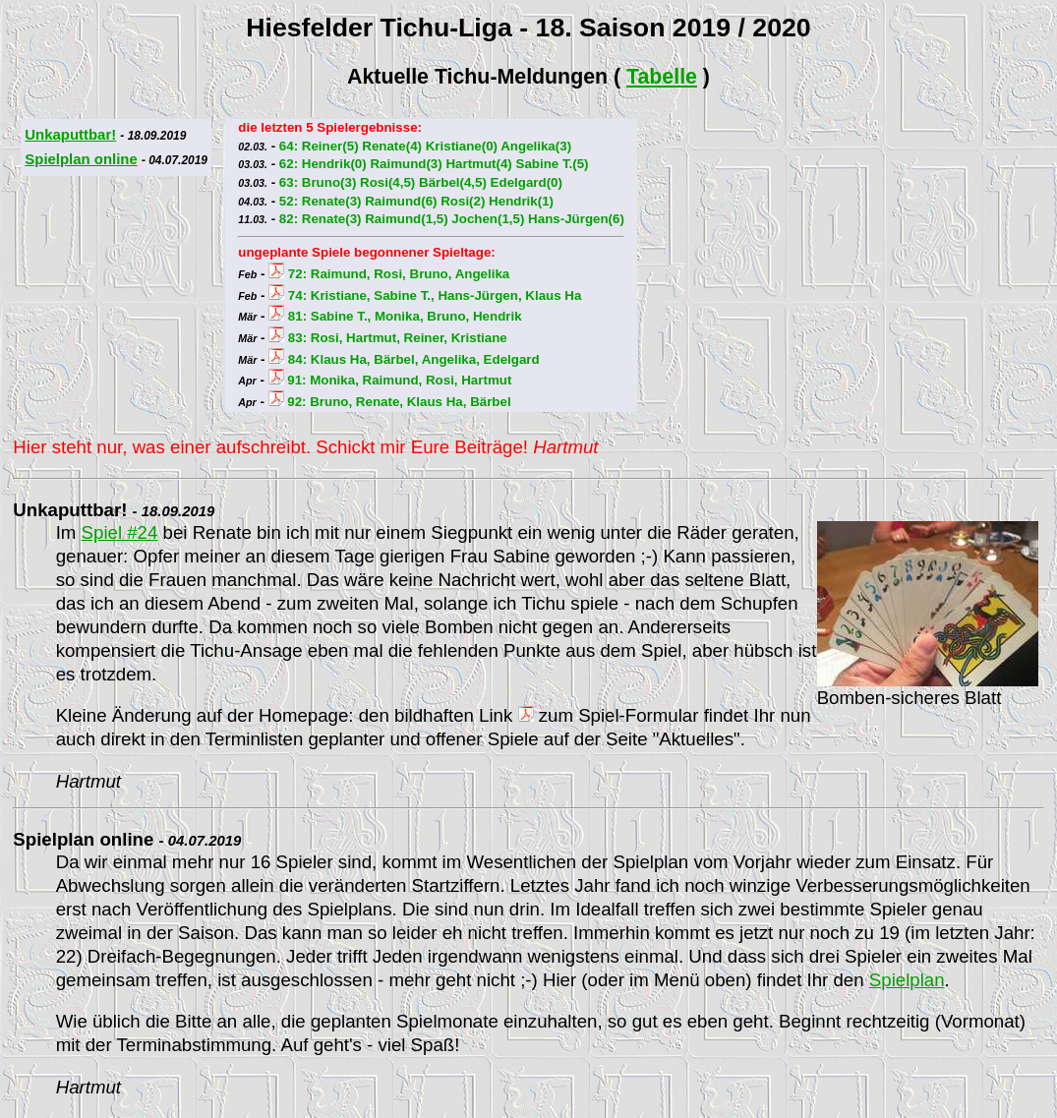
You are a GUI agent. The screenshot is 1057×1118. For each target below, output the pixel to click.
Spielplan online (81, 158)
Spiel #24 (120, 532)
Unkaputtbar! (70, 134)
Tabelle (661, 76)
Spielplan (907, 980)
